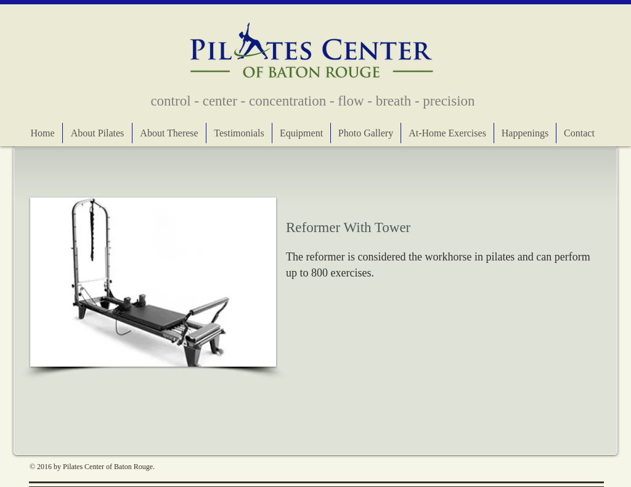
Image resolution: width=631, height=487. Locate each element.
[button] (153, 282)
